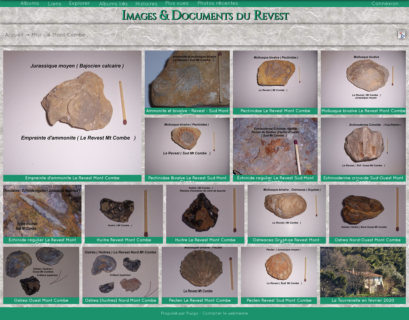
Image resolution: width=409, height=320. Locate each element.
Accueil (14, 35)
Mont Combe (68, 35)
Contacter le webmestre (225, 313)
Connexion (385, 4)
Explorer (79, 3)
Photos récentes (217, 3)
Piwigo (192, 313)
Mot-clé (41, 35)
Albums (29, 3)
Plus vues (177, 3)
